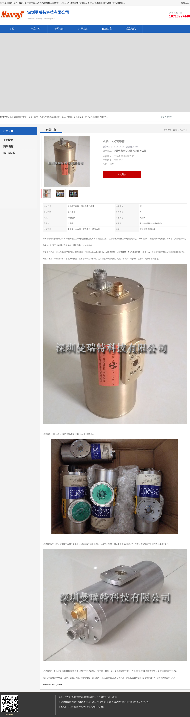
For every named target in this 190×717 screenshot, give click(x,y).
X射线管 (8, 140)
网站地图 (100, 707)
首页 (11, 28)
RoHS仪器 (9, 153)
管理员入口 (91, 707)
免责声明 (82, 707)
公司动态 (59, 28)
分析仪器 (127, 150)
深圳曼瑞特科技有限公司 (125, 702)
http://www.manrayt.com (52, 684)
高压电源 (8, 146)
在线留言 (107, 28)
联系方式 (131, 28)
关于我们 (83, 28)
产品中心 (36, 28)
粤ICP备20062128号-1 (106, 702)
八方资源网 (73, 707)
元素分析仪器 (139, 150)
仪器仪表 (118, 150)
